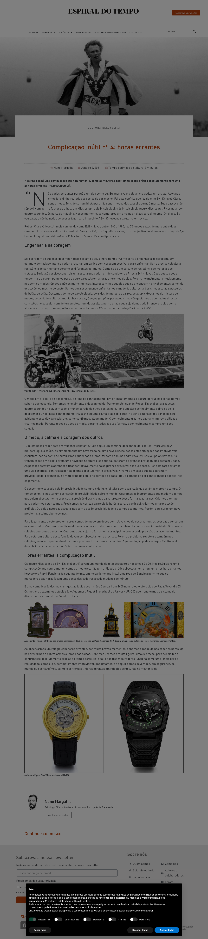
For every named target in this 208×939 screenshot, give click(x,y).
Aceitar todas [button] (167, 930)
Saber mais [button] (40, 930)
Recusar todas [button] (140, 930)
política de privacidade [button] (130, 894)
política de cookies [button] (81, 901)
